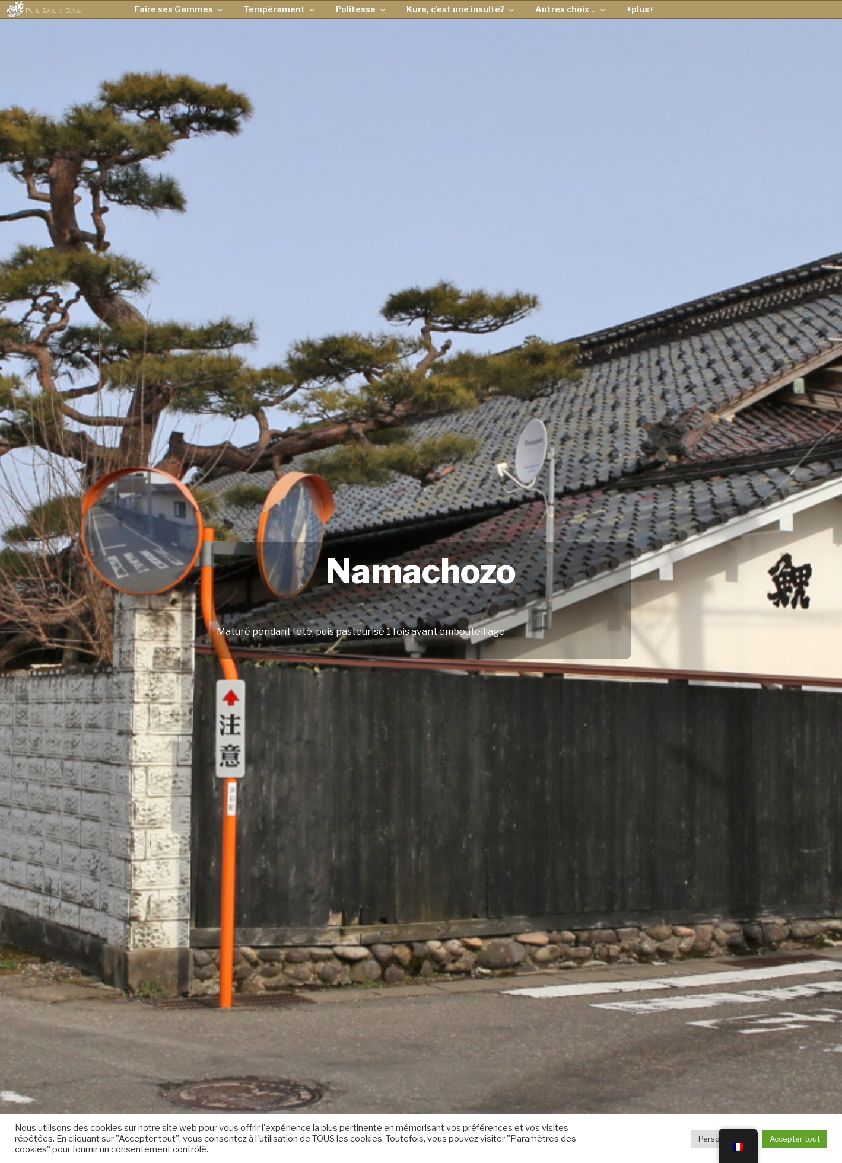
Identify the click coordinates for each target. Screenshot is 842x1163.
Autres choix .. (571, 9)
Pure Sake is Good (53, 10)
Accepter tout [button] (795, 1138)
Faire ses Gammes (179, 9)
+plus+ (640, 9)
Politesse (361, 9)
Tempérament (280, 9)
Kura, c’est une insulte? (461, 9)
